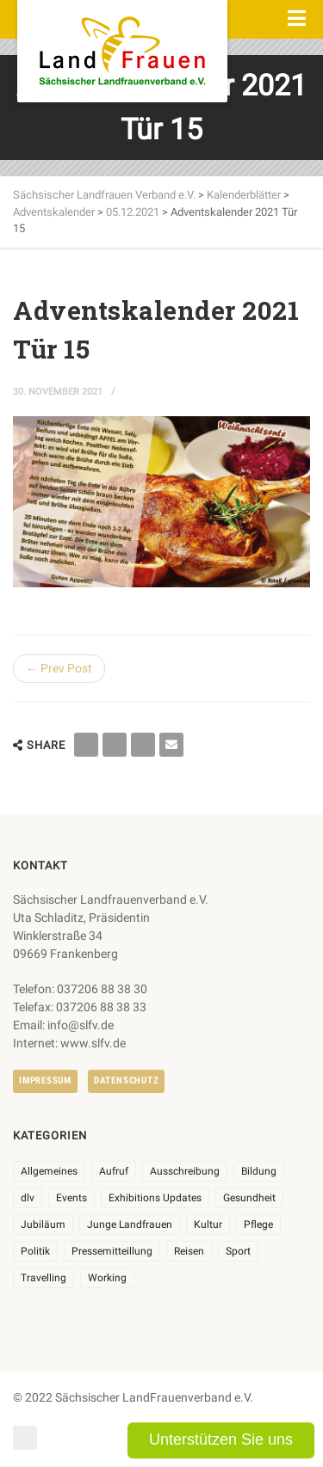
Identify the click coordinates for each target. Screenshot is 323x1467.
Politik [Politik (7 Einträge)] (35, 1251)
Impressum (45, 1080)
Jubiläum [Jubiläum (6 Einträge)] (43, 1224)
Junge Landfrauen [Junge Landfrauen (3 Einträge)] (129, 1224)
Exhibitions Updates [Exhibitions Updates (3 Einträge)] (155, 1198)
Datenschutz (126, 1080)
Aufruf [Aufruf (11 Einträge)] (113, 1171)
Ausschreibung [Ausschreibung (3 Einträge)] (185, 1171)
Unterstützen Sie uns (221, 1439)
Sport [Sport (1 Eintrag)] (238, 1251)
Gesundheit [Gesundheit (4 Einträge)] (249, 1198)
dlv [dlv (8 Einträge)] (27, 1198)
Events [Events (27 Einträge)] (71, 1198)
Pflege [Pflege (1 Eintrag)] (258, 1224)
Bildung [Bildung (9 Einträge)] (258, 1171)
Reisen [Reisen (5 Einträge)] (189, 1251)
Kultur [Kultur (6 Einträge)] (208, 1224)
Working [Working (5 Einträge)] (107, 1278)
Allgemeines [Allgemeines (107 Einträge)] (49, 1171)
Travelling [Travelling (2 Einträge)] (43, 1278)
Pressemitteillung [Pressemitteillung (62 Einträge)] (111, 1251)
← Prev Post (59, 668)
